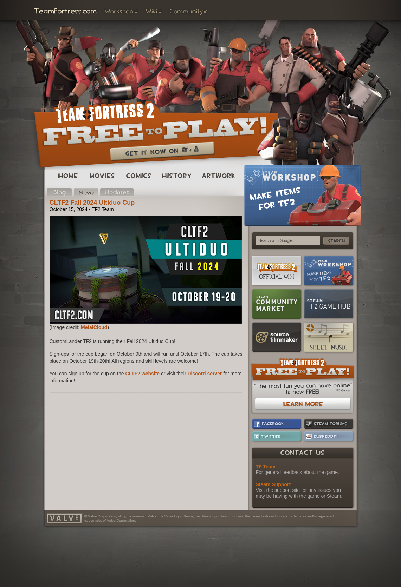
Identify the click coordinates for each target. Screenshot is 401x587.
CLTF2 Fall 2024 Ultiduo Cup (92, 202)
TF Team (266, 466)
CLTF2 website (142, 373)
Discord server (205, 373)
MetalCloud (94, 327)
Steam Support (273, 484)
